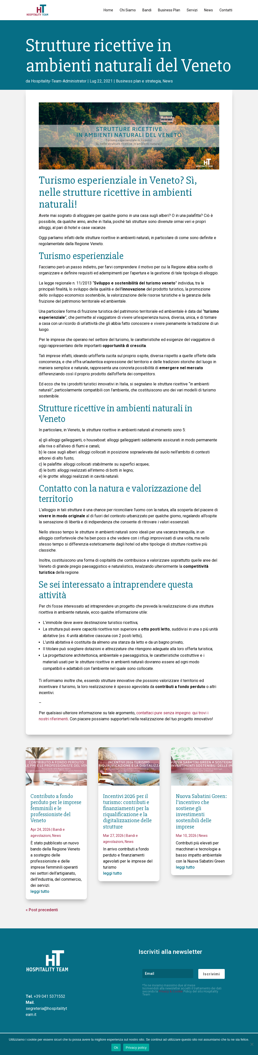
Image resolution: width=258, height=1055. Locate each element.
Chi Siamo (128, 10)
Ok (116, 1047)
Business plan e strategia (138, 81)
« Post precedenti (42, 909)
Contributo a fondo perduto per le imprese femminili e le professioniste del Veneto (55, 808)
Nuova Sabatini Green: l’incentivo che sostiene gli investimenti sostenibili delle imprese (201, 811)
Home (108, 10)
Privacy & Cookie (171, 991)
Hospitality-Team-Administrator (58, 81)
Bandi (146, 10)
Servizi (192, 10)
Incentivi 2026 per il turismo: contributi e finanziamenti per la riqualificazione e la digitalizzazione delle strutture (127, 811)
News (208, 10)
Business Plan (169, 10)
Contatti (225, 10)
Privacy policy (136, 1047)
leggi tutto (39, 891)
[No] (251, 1044)
